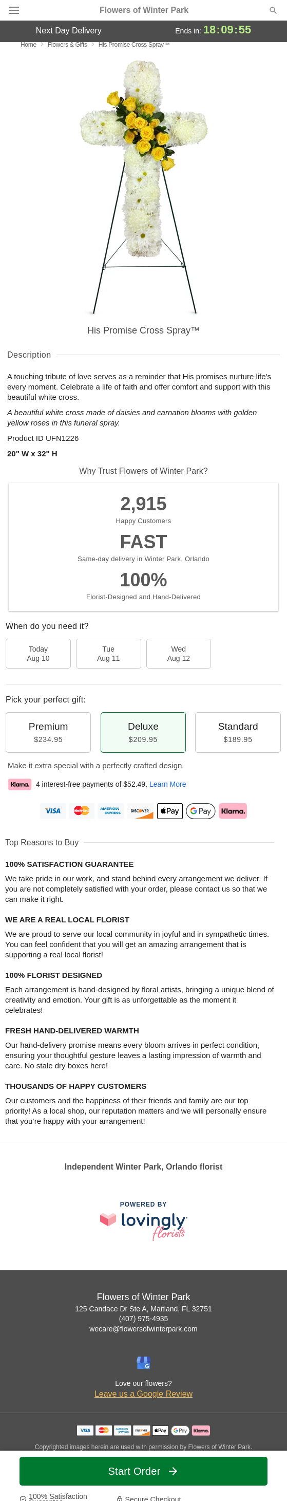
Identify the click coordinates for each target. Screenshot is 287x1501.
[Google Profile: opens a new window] (144, 1363)
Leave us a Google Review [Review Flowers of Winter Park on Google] (143, 1393)
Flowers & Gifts (67, 44)
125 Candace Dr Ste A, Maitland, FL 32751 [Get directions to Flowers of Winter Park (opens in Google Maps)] (143, 1309)
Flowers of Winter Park (144, 10)
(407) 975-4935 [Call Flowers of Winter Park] (143, 1318)
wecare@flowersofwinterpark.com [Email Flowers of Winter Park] (143, 1329)
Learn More (167, 784)
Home (28, 44)
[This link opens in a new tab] (143, 1221)
